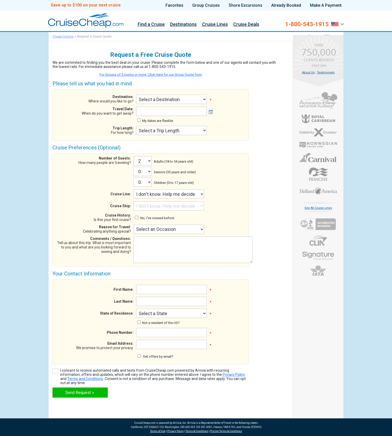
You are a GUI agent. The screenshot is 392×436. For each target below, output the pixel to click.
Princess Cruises (318, 174)
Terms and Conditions (85, 379)
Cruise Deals (246, 24)
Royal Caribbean (318, 118)
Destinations (183, 24)
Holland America (318, 190)
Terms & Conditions (196, 431)
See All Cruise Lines (318, 208)
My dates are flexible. (158, 121)
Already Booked (286, 5)
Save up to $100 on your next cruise (86, 5)
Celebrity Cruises (318, 132)
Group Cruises (206, 5)
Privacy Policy (234, 374)
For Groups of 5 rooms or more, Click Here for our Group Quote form (150, 75)
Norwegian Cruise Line (318, 145)
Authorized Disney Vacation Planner (318, 100)
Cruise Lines (215, 24)
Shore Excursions (245, 5)
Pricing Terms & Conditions (226, 431)
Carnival (318, 157)
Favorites (174, 5)
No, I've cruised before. (157, 218)
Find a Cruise (151, 24)
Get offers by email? (158, 356)
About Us (308, 72)
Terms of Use (157, 431)
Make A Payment (326, 5)
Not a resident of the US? (161, 323)
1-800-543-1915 (307, 24)
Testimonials (326, 72)
